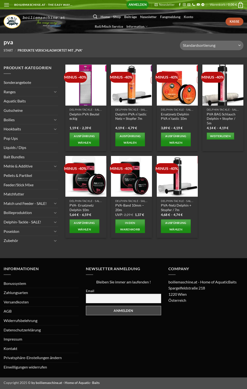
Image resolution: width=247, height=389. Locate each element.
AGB (8, 311)
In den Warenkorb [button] (130, 226)
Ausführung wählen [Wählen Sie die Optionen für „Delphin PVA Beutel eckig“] (84, 139)
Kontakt (10, 348)
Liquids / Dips (15, 147)
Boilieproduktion (18, 212)
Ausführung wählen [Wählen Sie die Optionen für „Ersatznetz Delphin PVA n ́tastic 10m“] (175, 139)
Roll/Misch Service (109, 26)
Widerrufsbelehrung (20, 320)
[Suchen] (95, 17)
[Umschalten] (55, 91)
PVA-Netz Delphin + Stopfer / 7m (176, 207)
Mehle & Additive (18, 166)
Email (90, 291)
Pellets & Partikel (18, 175)
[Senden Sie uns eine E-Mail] (188, 5)
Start (8, 50)
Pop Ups (11, 138)
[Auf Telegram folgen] (202, 5)
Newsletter (148, 17)
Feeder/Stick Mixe (19, 184)
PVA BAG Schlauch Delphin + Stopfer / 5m (221, 118)
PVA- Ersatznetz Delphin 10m (81, 207)
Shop (117, 17)
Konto (188, 17)
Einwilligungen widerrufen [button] (25, 367)
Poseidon (11, 231)
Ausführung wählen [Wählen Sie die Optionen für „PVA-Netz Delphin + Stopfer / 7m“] (175, 226)
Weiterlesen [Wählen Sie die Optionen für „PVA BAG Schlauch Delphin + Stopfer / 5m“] (220, 136)
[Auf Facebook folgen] (179, 5)
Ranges (10, 91)
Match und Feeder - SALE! (25, 203)
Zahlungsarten (16, 292)
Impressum (13, 339)
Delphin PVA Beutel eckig (84, 116)
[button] (6, 4)
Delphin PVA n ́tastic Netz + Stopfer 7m (131, 116)
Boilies (9, 119)
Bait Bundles (14, 156)
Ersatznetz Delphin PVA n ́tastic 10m (175, 116)
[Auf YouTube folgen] (198, 5)
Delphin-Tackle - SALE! (22, 222)
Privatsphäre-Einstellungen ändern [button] (33, 357)
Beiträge (130, 17)
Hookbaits (12, 129)
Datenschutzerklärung (22, 330)
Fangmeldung (170, 17)
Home (105, 17)
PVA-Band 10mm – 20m (129, 207)
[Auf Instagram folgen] (184, 5)
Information (137, 26)
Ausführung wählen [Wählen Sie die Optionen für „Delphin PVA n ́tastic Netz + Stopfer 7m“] (130, 139)
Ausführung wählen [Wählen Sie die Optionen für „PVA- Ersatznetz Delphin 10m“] (84, 226)
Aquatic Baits (15, 101)
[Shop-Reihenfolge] (211, 45)
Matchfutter (14, 194)
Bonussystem (15, 283)
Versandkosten (16, 302)
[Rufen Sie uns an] (193, 5)
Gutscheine (13, 110)
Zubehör (11, 240)
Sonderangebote (17, 82)
